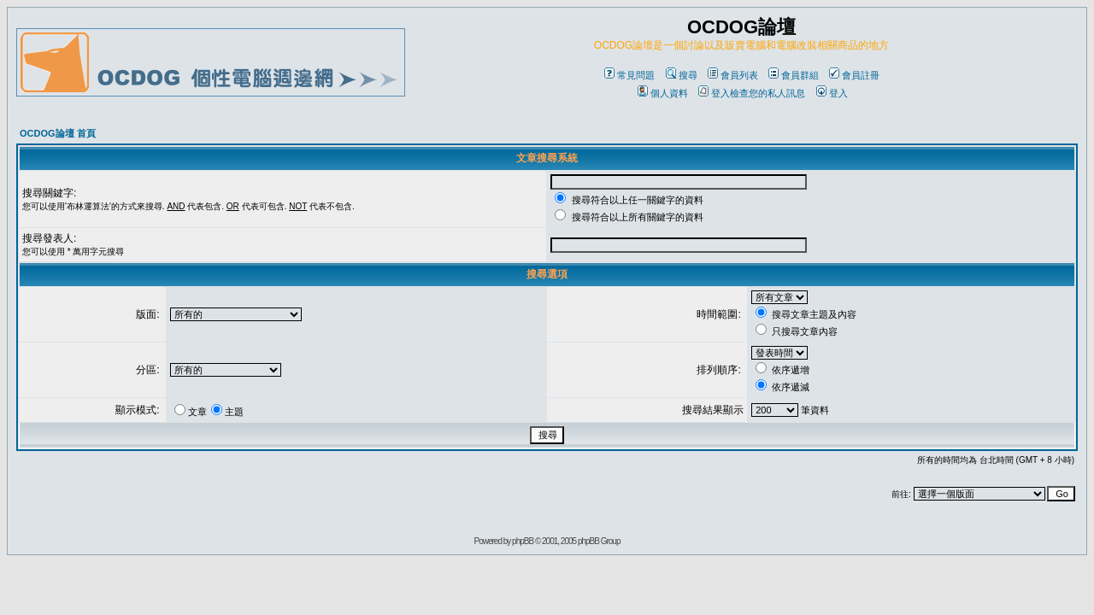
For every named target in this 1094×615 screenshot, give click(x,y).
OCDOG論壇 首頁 (58, 133)
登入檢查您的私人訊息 (751, 93)
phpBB (522, 541)
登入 (832, 93)
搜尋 (681, 75)
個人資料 (663, 93)
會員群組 (793, 75)
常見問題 (629, 75)
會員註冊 (854, 75)
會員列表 (733, 75)
